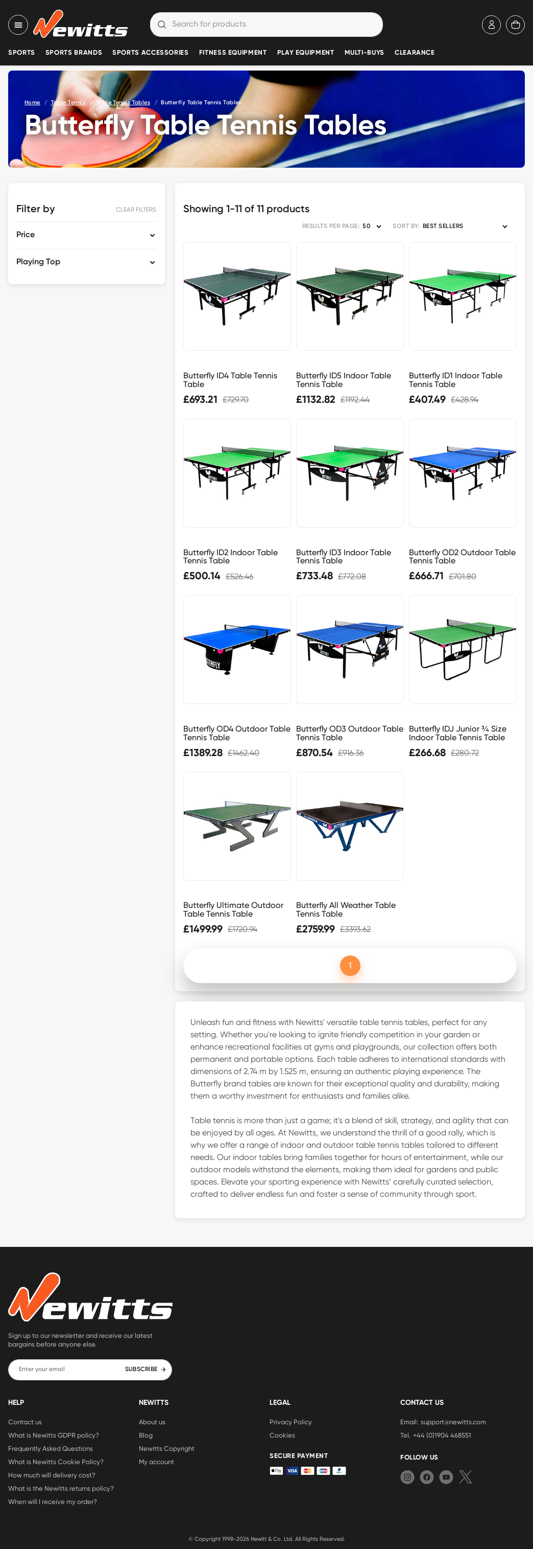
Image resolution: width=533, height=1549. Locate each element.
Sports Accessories (150, 53)
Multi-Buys (364, 53)
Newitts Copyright (167, 1448)
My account (156, 1461)
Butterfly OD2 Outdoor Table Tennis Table (462, 557)
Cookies (282, 1435)
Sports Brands (73, 53)
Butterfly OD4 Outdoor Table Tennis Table (236, 733)
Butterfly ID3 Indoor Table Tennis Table (343, 557)
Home (32, 102)
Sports (21, 53)
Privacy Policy (291, 1422)
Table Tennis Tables (123, 102)
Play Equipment (305, 53)
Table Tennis (68, 102)
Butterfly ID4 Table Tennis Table (230, 380)
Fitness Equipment (233, 53)
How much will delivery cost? (51, 1475)
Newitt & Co (266, 1538)
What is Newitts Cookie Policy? (56, 1461)
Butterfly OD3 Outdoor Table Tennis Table (349, 733)
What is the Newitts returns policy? (61, 1488)
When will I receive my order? (52, 1501)
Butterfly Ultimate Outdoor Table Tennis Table (233, 909)
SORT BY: (406, 226)
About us (152, 1422)
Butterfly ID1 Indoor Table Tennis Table (455, 380)
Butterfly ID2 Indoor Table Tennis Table (230, 557)
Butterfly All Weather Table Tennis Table (346, 909)
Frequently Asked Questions (50, 1448)
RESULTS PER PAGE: (330, 226)
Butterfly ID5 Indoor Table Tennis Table (343, 380)
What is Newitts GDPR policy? (53, 1435)
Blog (146, 1435)
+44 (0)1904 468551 (442, 1435)
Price (25, 235)
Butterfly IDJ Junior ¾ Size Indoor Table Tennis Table (457, 733)
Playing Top (38, 262)
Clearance (415, 53)
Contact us (25, 1422)
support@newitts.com (453, 1422)
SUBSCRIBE (145, 1369)
